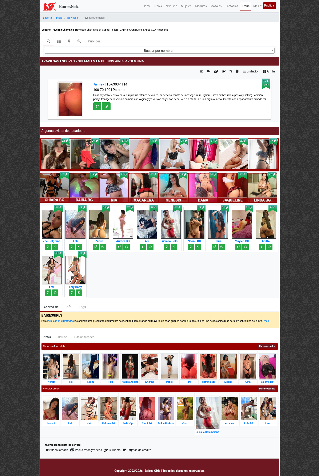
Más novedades (267, 346)
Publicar (269, 5)
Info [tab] (68, 307)
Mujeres (186, 6)
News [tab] (47, 337)
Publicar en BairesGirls (60, 321)
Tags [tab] (82, 307)
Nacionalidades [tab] (84, 337)
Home (147, 6)
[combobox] (160, 51)
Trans (246, 6)
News (158, 6)
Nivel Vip (171, 6)
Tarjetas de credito (137, 450)
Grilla (269, 71)
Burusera (112, 450)
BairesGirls (69, 6)
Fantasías (232, 6)
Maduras (201, 6)
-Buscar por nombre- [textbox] (158, 51)
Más (256, 6)
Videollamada (57, 450)
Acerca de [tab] (51, 307)
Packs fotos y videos (86, 450)
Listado (250, 71)
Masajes (216, 6)
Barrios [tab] (62, 337)
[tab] (48, 41)
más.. (267, 321)
